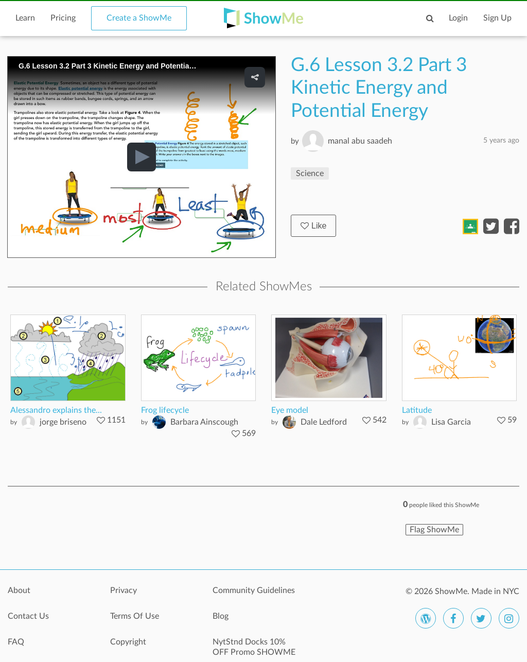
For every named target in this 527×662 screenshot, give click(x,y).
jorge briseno (63, 422)
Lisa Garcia (451, 422)
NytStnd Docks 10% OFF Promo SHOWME (254, 647)
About (19, 590)
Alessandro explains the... (56, 410)
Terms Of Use (134, 616)
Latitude (417, 410)
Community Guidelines (254, 590)
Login (458, 18)
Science (310, 173)
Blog (221, 616)
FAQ (16, 642)
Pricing (63, 18)
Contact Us (28, 616)
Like (313, 225)
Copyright (128, 642)
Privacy (123, 590)
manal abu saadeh (360, 141)
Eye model (289, 410)
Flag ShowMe (434, 530)
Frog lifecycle (165, 410)
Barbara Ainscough (204, 422)
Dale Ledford (324, 422)
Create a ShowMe (139, 18)
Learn (25, 18)
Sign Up (497, 18)
